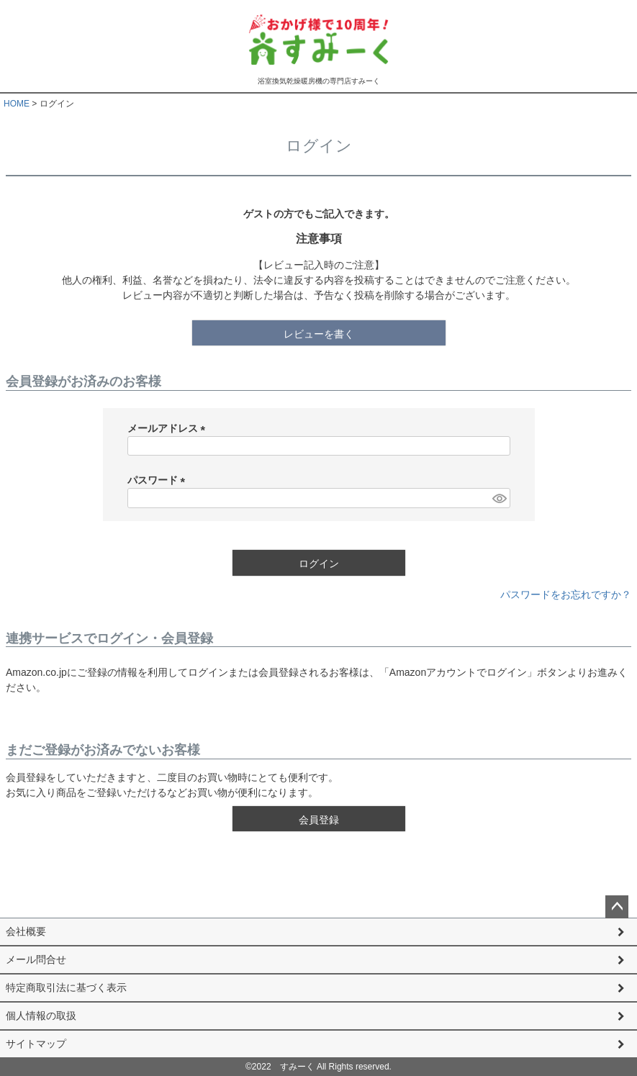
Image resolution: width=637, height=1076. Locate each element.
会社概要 (26, 931)
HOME (17, 104)
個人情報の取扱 (41, 1015)
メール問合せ (36, 959)
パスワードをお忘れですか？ (565, 594)
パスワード (159, 480)
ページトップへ (616, 906)
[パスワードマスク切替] (499, 498)
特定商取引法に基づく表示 (66, 987)
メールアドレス (169, 428)
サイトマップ (36, 1043)
